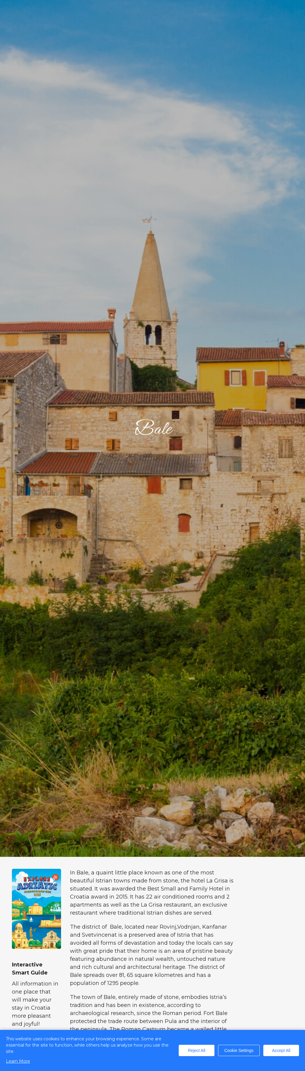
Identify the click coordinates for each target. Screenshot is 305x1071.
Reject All (196, 1050)
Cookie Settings (238, 1050)
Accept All (281, 1050)
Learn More (18, 1061)
